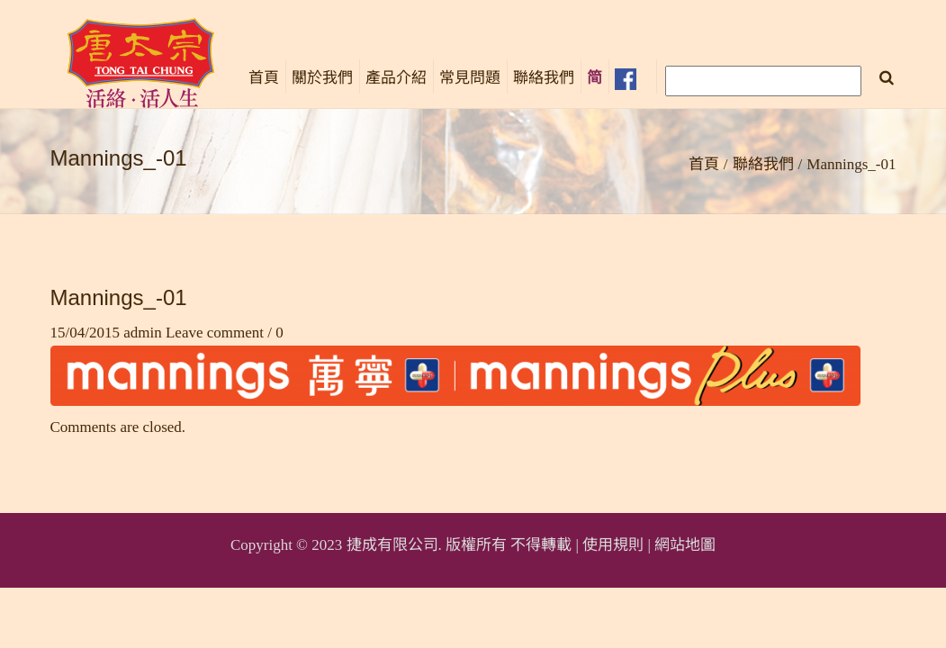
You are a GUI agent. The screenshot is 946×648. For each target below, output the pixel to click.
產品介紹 (396, 77)
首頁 (263, 77)
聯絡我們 (543, 77)
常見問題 (469, 77)
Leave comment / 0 (225, 332)
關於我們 (322, 77)
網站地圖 (685, 545)
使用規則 (613, 545)
